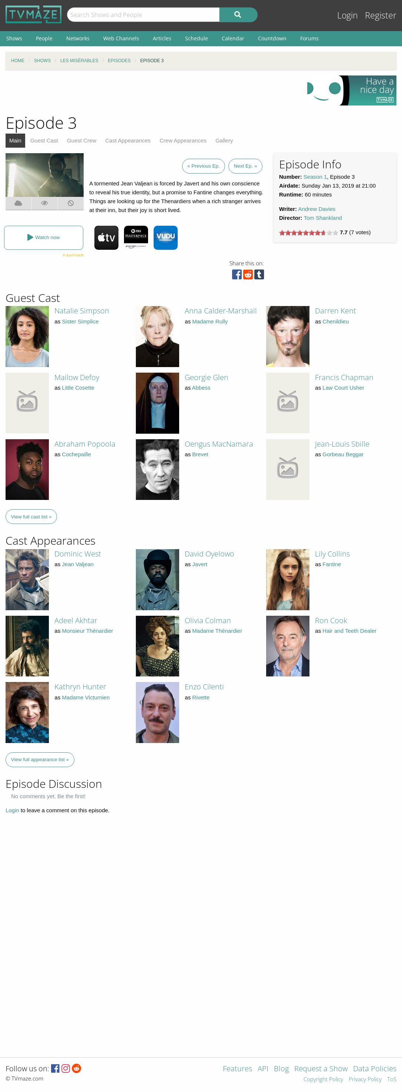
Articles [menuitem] (162, 38)
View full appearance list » (40, 759)
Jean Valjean (78, 564)
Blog (281, 1069)
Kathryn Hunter (80, 687)
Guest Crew (81, 140)
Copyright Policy (323, 1079)
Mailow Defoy (76, 377)
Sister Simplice (80, 321)
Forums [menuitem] (309, 38)
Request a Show (321, 1069)
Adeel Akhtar (75, 620)
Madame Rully (210, 321)
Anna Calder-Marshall (221, 311)
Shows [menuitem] (14, 38)
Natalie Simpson (81, 311)
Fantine (331, 564)
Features (237, 1069)
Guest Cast (44, 140)
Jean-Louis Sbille (342, 444)
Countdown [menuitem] (272, 38)
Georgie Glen (206, 377)
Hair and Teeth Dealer (349, 631)
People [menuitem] (44, 38)
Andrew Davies (316, 209)
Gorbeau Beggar (343, 454)
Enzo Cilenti (204, 687)
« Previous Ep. (203, 166)
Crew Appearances (183, 140)
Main (15, 140)
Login (347, 15)
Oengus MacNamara (219, 444)
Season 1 (315, 177)
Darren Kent (335, 311)
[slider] (308, 233)
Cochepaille (76, 454)
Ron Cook (331, 620)
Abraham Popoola (84, 444)
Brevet (200, 454)
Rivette (201, 697)
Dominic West (77, 554)
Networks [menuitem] (78, 38)
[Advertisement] (150, 92)
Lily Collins (332, 554)
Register (380, 15)
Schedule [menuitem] (196, 38)
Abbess (201, 387)
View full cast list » (31, 517)
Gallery (224, 140)
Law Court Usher (343, 387)
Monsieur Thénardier (87, 631)
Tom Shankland (323, 218)
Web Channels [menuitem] (121, 38)
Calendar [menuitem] (233, 38)
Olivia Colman (208, 620)
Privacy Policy (365, 1079)
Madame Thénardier (217, 631)
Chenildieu (335, 321)
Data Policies (374, 1069)
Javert (199, 564)
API (263, 1069)
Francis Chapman (344, 377)
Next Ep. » (245, 166)
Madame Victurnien (86, 697)
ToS (391, 1079)
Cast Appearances (128, 140)
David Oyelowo (209, 554)
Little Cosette (78, 387)
